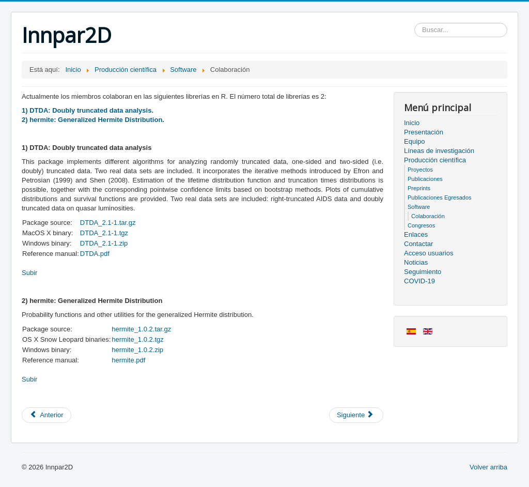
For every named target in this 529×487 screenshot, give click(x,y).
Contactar (418, 244)
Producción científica (435, 160)
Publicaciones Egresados (440, 197)
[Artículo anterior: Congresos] (46, 415)
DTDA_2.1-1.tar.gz (108, 222)
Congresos (421, 225)
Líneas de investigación (439, 151)
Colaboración (428, 216)
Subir (29, 273)
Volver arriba (488, 467)
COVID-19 (419, 281)
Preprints (419, 188)
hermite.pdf (128, 360)
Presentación (423, 132)
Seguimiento (422, 272)
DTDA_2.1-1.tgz (104, 233)
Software (419, 207)
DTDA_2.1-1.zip (104, 243)
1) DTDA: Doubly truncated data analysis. (87, 110)
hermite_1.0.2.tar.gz (141, 329)
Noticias (416, 262)
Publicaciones (425, 179)
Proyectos (420, 169)
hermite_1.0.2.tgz (137, 339)
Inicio (411, 123)
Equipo (414, 141)
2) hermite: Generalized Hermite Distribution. (93, 120)
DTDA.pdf (95, 253)
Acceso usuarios (428, 253)
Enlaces (416, 234)
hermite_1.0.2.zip (137, 350)
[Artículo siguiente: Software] (356, 415)
